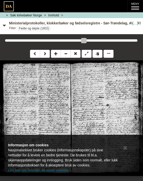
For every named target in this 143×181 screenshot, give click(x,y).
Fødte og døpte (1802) (34, 28)
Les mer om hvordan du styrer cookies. (38, 170)
